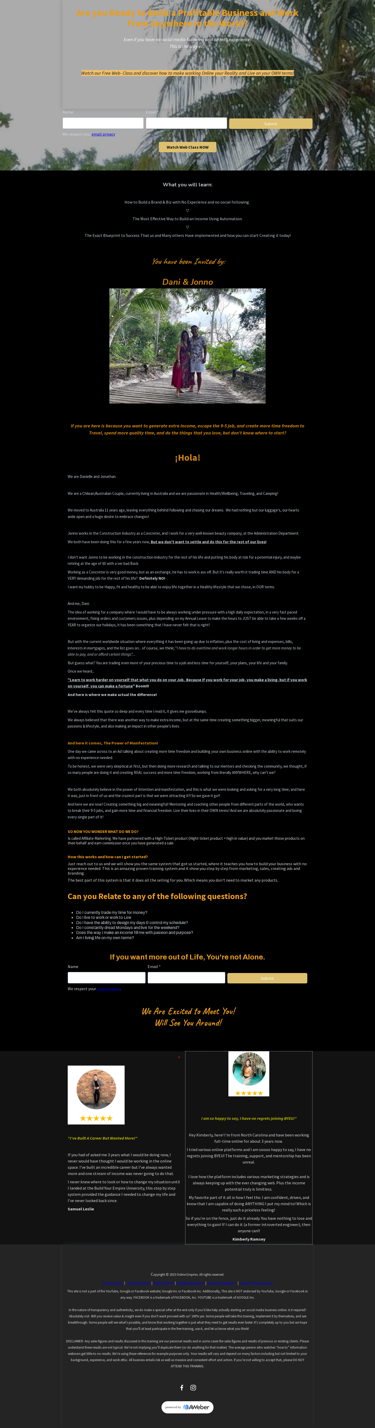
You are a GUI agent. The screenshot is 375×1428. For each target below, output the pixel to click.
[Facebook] (182, 1387)
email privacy (103, 134)
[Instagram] (193, 1387)
